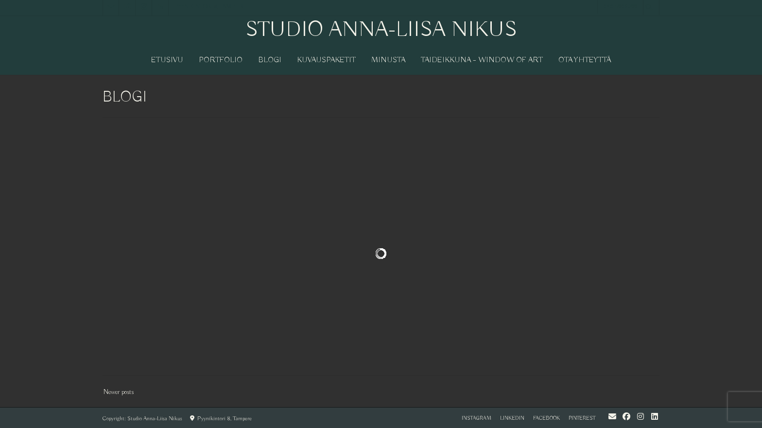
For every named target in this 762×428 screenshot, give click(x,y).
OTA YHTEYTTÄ (584, 60)
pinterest (582, 418)
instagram (476, 418)
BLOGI (269, 60)
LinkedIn (512, 418)
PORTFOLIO (220, 60)
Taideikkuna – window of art (482, 60)
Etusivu (167, 60)
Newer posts (119, 392)
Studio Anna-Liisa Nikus (381, 30)
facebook (546, 418)
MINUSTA (388, 60)
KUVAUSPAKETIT (326, 60)
